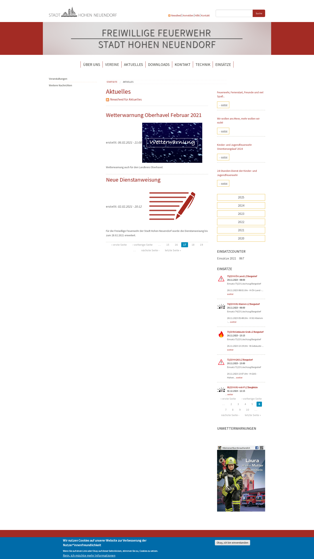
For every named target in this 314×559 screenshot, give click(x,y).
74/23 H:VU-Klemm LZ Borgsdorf (243, 304)
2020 (241, 238)
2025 (241, 197)
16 (176, 244)
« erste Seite (119, 244)
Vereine (112, 64)
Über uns (91, 64)
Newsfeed (176, 15)
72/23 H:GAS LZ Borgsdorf (240, 359)
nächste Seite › (150, 250)
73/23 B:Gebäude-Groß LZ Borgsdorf (245, 331)
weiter (230, 294)
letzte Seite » (173, 250)
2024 (241, 205)
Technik (202, 64)
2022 (241, 222)
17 (184, 244)
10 (247, 409)
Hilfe (197, 15)
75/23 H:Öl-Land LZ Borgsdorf (242, 276)
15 (167, 244)
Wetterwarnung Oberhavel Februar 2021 (154, 115)
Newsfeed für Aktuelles (124, 99)
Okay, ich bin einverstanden (232, 542)
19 (201, 244)
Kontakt (205, 15)
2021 (241, 230)
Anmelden (188, 15)
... (223, 104)
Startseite (112, 81)
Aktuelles (133, 64)
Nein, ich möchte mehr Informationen (89, 555)
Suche (259, 13)
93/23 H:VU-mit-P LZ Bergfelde (242, 387)
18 (193, 244)
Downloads (159, 64)
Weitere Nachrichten (60, 85)
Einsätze (223, 64)
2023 (241, 214)
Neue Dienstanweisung (133, 179)
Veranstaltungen (58, 78)
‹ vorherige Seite (142, 244)
